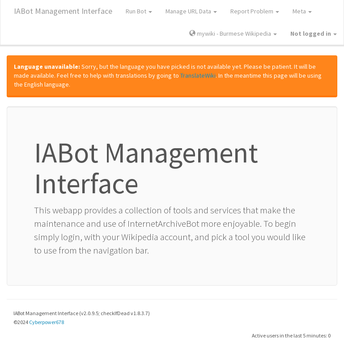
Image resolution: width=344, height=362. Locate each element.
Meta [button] (302, 11)
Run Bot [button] (139, 11)
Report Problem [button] (254, 11)
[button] (314, 33)
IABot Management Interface (63, 11)
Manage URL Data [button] (191, 11)
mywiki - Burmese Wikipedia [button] (233, 33)
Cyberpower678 (46, 322)
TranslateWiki (198, 75)
